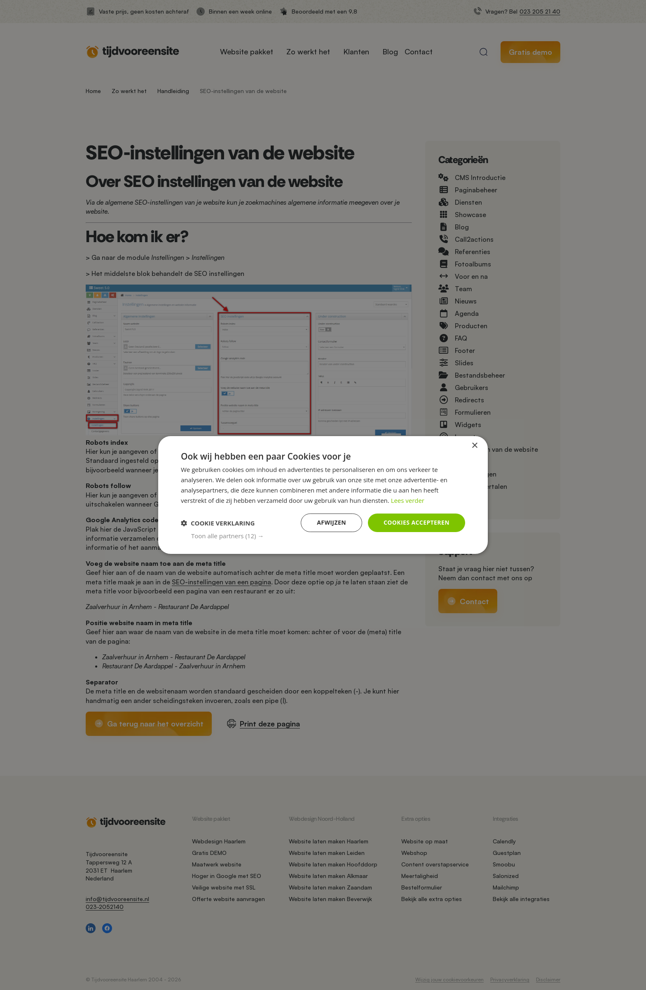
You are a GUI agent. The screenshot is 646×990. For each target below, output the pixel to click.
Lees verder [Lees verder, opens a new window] (408, 500)
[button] (328, 535)
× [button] (474, 446)
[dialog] (323, 495)
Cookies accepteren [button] (416, 522)
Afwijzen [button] (331, 522)
